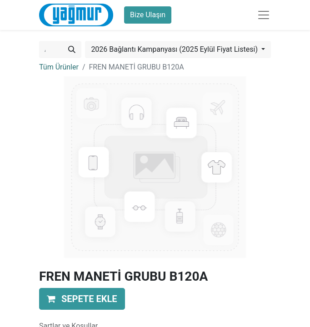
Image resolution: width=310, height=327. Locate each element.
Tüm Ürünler (59, 67)
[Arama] (71, 49)
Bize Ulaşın (147, 14)
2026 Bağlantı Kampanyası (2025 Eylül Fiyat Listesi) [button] (175, 49)
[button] (82, 299)
